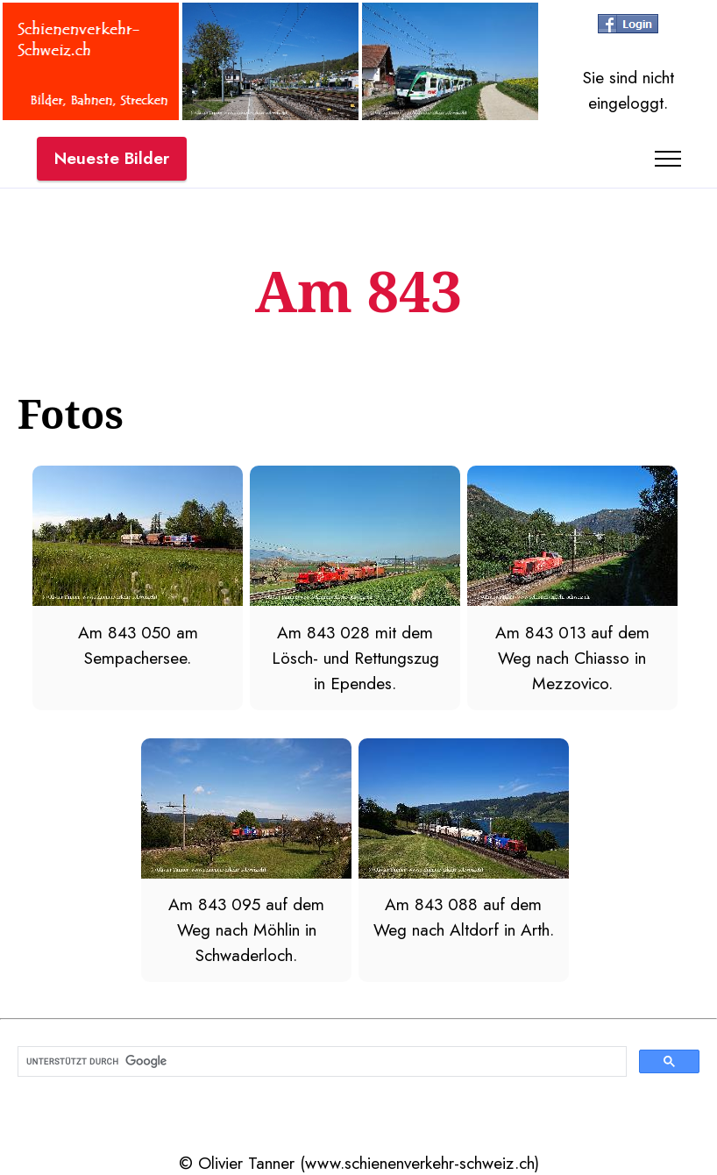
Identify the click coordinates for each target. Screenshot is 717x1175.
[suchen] (320, 1062)
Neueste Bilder (111, 158)
